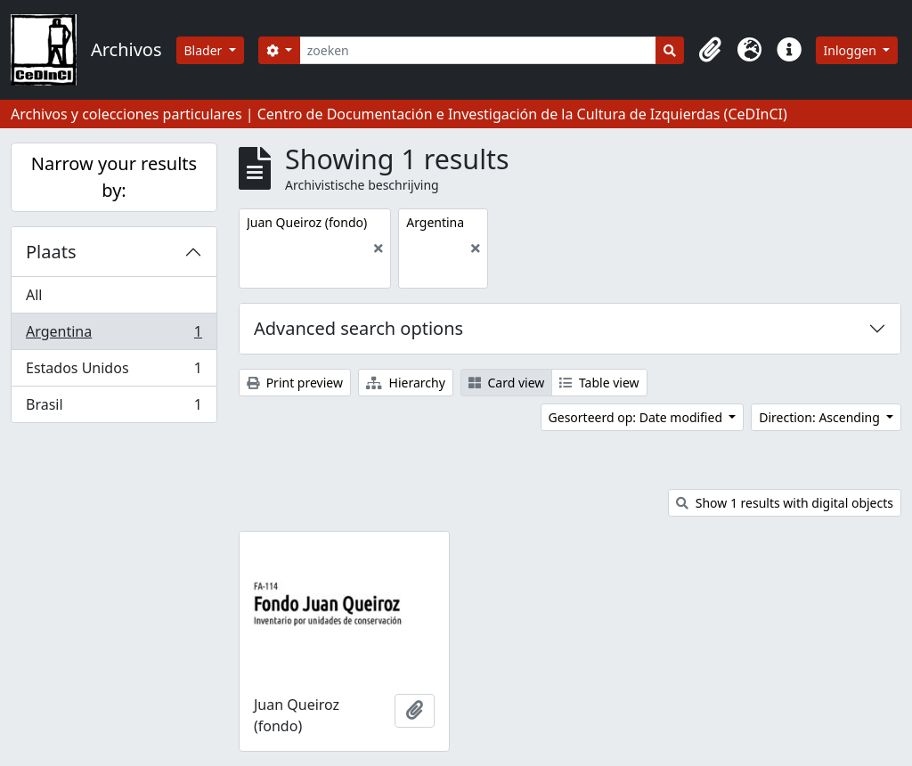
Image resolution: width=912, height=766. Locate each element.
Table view (599, 382)
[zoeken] (477, 50)
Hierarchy (405, 382)
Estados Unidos (113, 372)
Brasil (113, 408)
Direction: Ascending (821, 417)
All (34, 295)
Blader (205, 50)
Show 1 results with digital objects (784, 502)
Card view (506, 382)
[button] (710, 49)
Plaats (51, 252)
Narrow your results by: (114, 176)
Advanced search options (358, 328)
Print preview (295, 382)
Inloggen (852, 50)
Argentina (113, 335)
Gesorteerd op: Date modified (637, 417)
